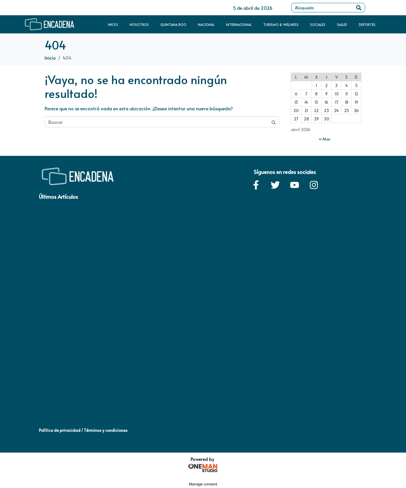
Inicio (113, 24)
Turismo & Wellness (281, 24)
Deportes (367, 24)
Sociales (317, 24)
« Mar (324, 139)
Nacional (206, 24)
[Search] (359, 7)
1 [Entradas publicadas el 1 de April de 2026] (316, 85)
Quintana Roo (173, 24)
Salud (342, 24)
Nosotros (139, 24)
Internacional (239, 24)
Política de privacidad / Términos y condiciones (83, 430)
